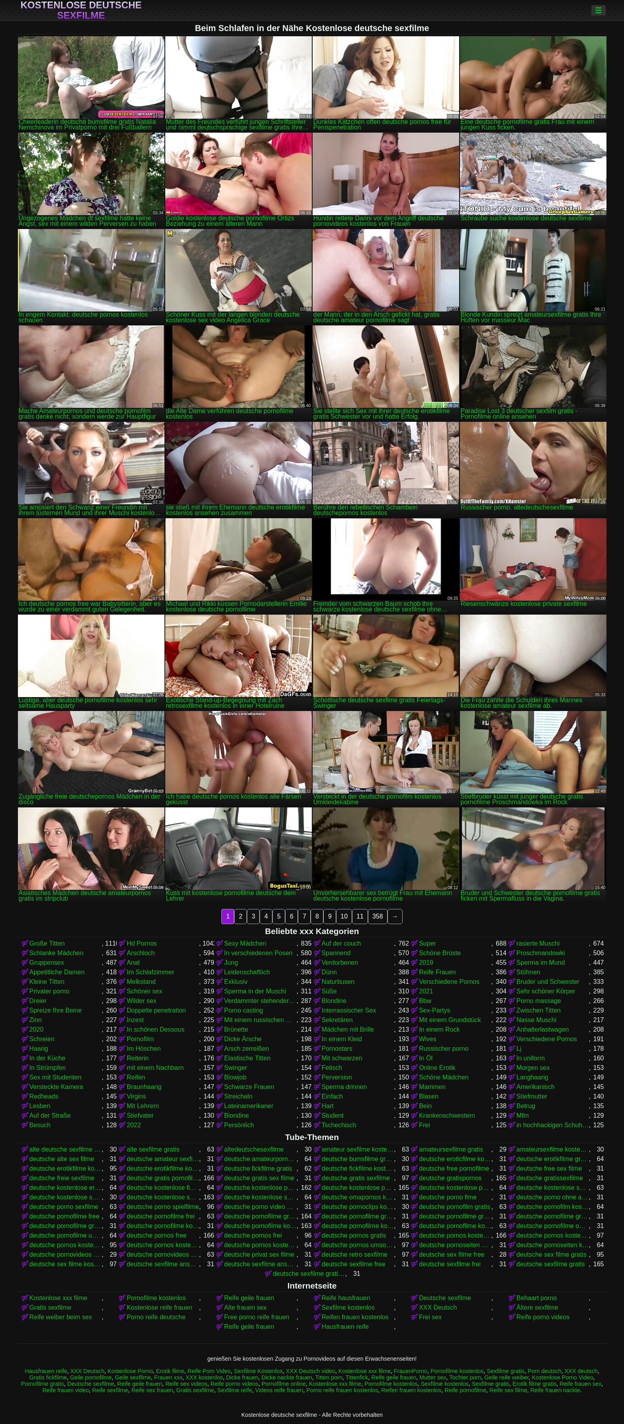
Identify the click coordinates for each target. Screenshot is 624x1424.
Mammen (432, 1086)
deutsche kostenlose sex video (65, 1197)
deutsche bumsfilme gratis (358, 1159)
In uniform (530, 1058)
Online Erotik (437, 1067)
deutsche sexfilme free (353, 1264)
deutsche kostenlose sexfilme (163, 1197)
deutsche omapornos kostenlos (358, 1197)
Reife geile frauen (249, 1298)
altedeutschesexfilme (254, 1149)
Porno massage (538, 1000)
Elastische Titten (247, 1058)
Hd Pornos (142, 943)
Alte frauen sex (245, 1307)
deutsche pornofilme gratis (260, 1216)
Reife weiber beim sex (60, 1317)
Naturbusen (338, 981)
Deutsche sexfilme (445, 1298)
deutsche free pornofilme (454, 1168)
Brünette (236, 1029)
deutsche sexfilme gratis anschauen (309, 1273)
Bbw (425, 1000)
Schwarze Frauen (249, 1086)
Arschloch (141, 953)
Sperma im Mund (540, 962)
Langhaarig (532, 1077)
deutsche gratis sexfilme (356, 1178)
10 (344, 916)
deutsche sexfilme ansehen (260, 1264)
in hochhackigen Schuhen (552, 1125)
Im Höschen (143, 1048)
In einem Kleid (342, 1039)
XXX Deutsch (438, 1307)
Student (333, 1115)
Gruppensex (46, 962)
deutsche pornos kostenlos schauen (260, 1245)
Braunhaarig (144, 1086)
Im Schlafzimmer (150, 972)
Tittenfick (356, 1377)
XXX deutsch (581, 1371)
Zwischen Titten (538, 1010)
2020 (36, 1029)
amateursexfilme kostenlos (552, 1149)
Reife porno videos (542, 1317)
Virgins (136, 1096)
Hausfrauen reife (345, 1326)
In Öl (425, 1058)
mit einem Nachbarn (155, 1067)
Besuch (40, 1125)
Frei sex (430, 1317)
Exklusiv (236, 981)
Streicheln (238, 1096)
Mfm (522, 1115)
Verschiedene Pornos (449, 981)
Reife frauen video (65, 1390)
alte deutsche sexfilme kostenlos (65, 1149)
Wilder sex (141, 1000)
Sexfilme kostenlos (348, 1307)
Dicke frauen (242, 1377)
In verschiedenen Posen (258, 953)
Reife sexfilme (110, 1390)
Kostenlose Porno (130, 1371)
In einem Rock (439, 1029)
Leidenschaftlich (247, 972)
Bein (425, 1106)
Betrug (525, 1106)
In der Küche (47, 1058)
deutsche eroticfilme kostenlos (455, 1159)
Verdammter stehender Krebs (260, 1000)
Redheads (44, 1096)
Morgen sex (533, 1067)
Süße (329, 991)
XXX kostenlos (204, 1377)
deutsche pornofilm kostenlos (552, 1206)
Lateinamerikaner (249, 1106)
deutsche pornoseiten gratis (455, 1245)
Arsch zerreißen (246, 1048)
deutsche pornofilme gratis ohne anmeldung (552, 1216)
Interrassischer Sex (349, 1010)
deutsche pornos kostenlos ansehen (65, 1245)
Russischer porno (444, 1048)
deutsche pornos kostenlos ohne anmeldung (163, 1245)
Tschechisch (339, 1125)
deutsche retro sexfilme (354, 1254)
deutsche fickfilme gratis (258, 1168)
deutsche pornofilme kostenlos (260, 1225)
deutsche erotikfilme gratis (552, 1159)
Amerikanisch (535, 1086)
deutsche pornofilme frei (161, 1216)
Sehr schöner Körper (545, 991)
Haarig (38, 1048)
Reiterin (138, 1058)
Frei (424, 1125)
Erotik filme (170, 1371)
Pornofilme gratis (42, 1384)
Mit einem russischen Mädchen (260, 1020)
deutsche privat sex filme (259, 1254)
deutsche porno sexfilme (63, 1206)
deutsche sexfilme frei (450, 1264)
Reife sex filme (508, 1390)
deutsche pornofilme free (64, 1216)
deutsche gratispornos (450, 1178)
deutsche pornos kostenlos (455, 1235)
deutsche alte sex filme (61, 1159)
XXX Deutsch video (310, 1371)
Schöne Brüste (440, 953)
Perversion (337, 1077)
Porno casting (243, 1010)
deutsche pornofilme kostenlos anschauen (358, 1225)
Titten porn (328, 1377)
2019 (426, 962)
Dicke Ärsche (243, 1039)
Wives (427, 1039)
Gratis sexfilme (50, 1307)
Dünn (329, 972)
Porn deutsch (544, 1371)
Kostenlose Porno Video (562, 1377)
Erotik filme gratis (534, 1384)
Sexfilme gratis (505, 1371)
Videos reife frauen (279, 1390)
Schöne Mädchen (444, 1077)
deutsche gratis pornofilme (163, 1178)
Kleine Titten (47, 981)
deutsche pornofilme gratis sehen (65, 1225)
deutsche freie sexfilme (62, 1178)
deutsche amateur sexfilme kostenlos (163, 1159)
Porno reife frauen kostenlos (342, 1390)
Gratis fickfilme (48, 1377)
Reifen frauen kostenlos (355, 1317)
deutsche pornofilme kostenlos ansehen (455, 1225)
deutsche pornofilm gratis (454, 1206)
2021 (426, 991)
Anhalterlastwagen (542, 1029)
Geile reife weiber (506, 1377)
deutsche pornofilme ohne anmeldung (552, 1225)
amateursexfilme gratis (451, 1149)
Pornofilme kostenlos (156, 1298)
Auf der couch (341, 943)
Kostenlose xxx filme (58, 1298)
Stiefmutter (531, 1096)
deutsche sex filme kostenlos (65, 1264)
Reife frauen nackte (555, 1390)
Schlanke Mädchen (56, 953)
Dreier (38, 1000)
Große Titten (47, 943)
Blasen (428, 1096)
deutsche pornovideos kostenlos (163, 1254)
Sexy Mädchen (245, 943)
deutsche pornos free (156, 1235)
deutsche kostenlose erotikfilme (65, 1187)
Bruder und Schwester (547, 981)
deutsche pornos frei (253, 1235)
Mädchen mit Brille (348, 1029)
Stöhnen (528, 972)
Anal (133, 962)
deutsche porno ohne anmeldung (552, 1197)
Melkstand (141, 981)
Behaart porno (536, 1298)
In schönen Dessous (155, 1029)
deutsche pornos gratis (354, 1235)
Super (427, 943)
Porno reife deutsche (156, 1317)
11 (360, 916)
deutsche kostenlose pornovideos (455, 1187)
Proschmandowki (540, 953)
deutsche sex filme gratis (551, 1254)
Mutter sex (432, 1377)
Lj (518, 1048)
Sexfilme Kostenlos (258, 1371)
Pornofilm (140, 1039)
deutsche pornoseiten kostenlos (552, 1245)
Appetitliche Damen (57, 972)
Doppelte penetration (156, 1010)
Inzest (135, 1020)
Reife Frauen (437, 972)
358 (377, 916)
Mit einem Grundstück (450, 1020)
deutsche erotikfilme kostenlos (65, 1168)
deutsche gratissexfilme (549, 1178)
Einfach (332, 1096)
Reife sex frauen (152, 1390)
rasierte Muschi (537, 943)
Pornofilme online (284, 1384)
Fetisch (332, 1067)
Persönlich (239, 1125)
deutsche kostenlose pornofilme (260, 1187)
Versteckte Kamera (56, 1086)
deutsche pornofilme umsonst (65, 1235)
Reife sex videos (186, 1384)
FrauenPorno (410, 1371)
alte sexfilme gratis (153, 1149)
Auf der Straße (50, 1115)
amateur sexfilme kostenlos (358, 1149)
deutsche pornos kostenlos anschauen (552, 1235)
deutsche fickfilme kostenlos (358, 1168)
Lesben (40, 1106)
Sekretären (337, 1020)
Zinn (35, 1020)
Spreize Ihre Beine (55, 1010)
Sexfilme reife (234, 1390)
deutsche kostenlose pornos (358, 1187)
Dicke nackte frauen (287, 1377)
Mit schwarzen (342, 1058)
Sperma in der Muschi (255, 991)
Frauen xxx (168, 1377)
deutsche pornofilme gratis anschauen (358, 1216)
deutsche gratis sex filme (259, 1178)
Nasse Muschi (536, 1020)
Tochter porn (465, 1377)
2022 (134, 1125)
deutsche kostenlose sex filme (552, 1187)
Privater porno (49, 991)
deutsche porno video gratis (260, 1206)
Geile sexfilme (133, 1377)
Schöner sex (144, 991)
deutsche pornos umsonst (358, 1245)
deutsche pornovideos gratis (65, 1254)
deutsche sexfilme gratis (550, 1264)
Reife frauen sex (580, 1384)
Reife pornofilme (466, 1390)
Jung (231, 962)
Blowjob (235, 1077)
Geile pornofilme (91, 1377)
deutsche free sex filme (549, 1168)
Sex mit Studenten (55, 1077)
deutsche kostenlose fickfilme (163, 1187)
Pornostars (337, 1048)
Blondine (334, 1000)
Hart (328, 1106)
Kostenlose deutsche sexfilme (80, 10)
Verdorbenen (340, 962)
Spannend (336, 953)
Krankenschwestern (447, 1115)
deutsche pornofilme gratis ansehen (455, 1216)
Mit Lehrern (143, 1106)
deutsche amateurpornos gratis (260, 1159)
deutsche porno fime (448, 1197)
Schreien (42, 1039)
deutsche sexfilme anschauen (163, 1264)
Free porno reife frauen (257, 1317)
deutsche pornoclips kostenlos (358, 1206)
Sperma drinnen (344, 1086)
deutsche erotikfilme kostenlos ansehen (163, 1168)
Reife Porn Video (209, 1371)
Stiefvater (140, 1115)
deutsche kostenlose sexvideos (260, 1197)
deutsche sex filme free (452, 1254)
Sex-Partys (434, 1010)
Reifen (136, 1077)
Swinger (235, 1067)
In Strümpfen (47, 1067)
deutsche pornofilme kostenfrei (163, 1225)
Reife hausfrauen (346, 1298)
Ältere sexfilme (537, 1307)
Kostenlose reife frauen (159, 1307)
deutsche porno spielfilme (163, 1206)
